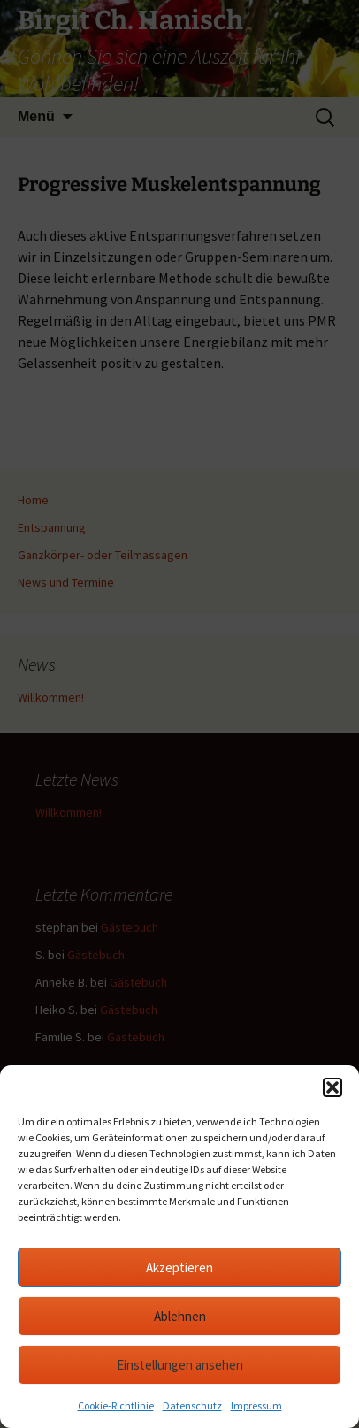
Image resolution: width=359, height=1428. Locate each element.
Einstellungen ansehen (180, 1364)
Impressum (256, 1405)
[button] (332, 1087)
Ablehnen (180, 1316)
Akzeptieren (179, 1267)
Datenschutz (192, 1405)
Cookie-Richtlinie (116, 1405)
